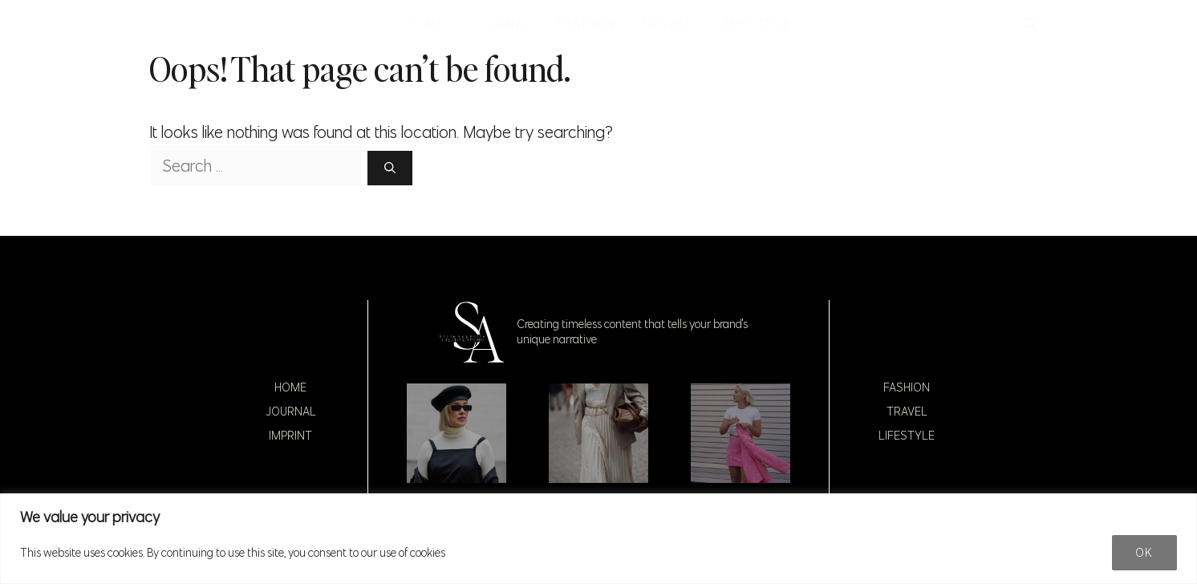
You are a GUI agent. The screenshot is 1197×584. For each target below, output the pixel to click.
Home (290, 387)
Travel (907, 411)
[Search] (389, 168)
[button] (1030, 24)
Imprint (290, 435)
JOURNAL (500, 24)
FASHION (586, 24)
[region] (598, 538)
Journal (291, 411)
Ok (1144, 552)
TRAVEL (667, 24)
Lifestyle (906, 435)
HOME (425, 24)
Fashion (906, 387)
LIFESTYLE (755, 24)
